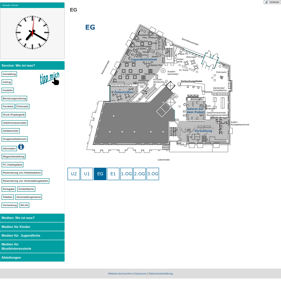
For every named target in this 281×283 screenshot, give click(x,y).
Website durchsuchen (120, 273)
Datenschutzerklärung (161, 273)
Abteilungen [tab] (11, 257)
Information (9, 148)
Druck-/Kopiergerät (14, 114)
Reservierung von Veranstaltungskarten (25, 180)
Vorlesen (274, 2)
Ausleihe (8, 90)
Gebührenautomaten (15, 122)
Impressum (140, 273)
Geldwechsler (11, 130)
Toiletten (7, 197)
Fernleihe (8, 106)
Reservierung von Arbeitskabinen (22, 172)
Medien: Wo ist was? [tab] (18, 218)
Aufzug (7, 82)
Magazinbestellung (13, 156)
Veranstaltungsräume (28, 197)
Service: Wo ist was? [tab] (18, 65)
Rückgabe (8, 189)
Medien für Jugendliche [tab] (20, 235)
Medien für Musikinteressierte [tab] (16, 246)
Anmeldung (9, 74)
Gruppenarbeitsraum (15, 139)
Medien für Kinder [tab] (15, 227)
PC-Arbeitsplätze (12, 164)
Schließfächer (26, 189)
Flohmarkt (22, 106)
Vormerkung (10, 205)
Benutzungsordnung (14, 98)
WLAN (24, 205)
